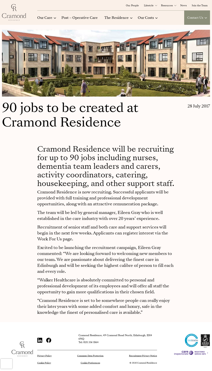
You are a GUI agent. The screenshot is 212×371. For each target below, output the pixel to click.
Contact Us (195, 18)
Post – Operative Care (79, 17)
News (183, 5)
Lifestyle (149, 5)
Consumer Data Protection (90, 355)
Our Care (44, 17)
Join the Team (200, 5)
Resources (167, 5)
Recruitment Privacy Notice (143, 355)
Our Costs (146, 17)
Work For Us (49, 239)
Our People (132, 5)
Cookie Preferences (90, 362)
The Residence (116, 17)
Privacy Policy (44, 355)
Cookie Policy (44, 362)
